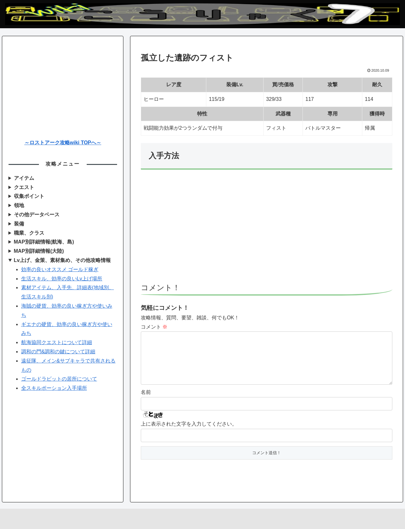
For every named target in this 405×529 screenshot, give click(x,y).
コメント (154, 327)
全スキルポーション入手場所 (54, 388)
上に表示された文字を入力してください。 (189, 434)
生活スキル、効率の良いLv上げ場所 (62, 278)
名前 (146, 402)
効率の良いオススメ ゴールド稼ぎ (59, 269)
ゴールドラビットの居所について (59, 379)
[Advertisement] (266, 229)
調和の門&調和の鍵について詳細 (58, 351)
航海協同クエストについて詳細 (56, 342)
